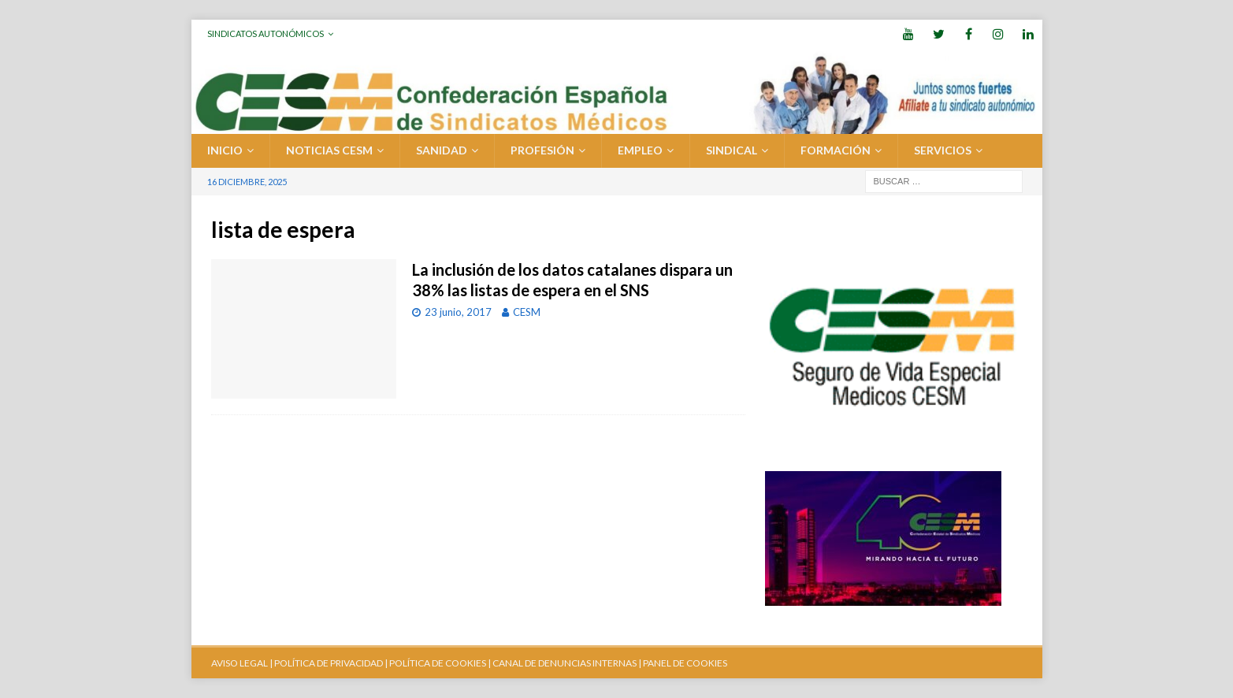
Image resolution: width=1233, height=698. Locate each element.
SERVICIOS (942, 150)
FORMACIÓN (835, 150)
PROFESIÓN (542, 150)
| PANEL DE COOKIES (682, 663)
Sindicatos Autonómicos (265, 33)
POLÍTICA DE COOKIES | (440, 663)
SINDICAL (731, 150)
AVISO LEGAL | (242, 663)
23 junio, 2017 (458, 312)
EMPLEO (640, 150)
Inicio (225, 150)
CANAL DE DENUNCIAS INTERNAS (564, 663)
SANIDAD (441, 150)
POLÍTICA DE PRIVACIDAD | (331, 663)
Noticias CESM (329, 150)
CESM (526, 312)
